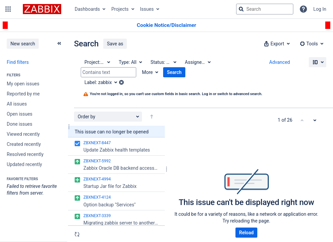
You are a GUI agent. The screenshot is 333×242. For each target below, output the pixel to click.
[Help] (303, 9)
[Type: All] (130, 62)
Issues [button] (147, 9)
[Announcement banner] (166, 25)
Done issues (19, 124)
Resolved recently (25, 154)
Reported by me (23, 93)
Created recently (24, 144)
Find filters (18, 62)
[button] (8, 9)
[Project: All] (97, 62)
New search (22, 43)
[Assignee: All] (197, 62)
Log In (319, 9)
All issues (17, 104)
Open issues (19, 114)
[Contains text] (108, 72)
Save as (115, 43)
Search (174, 72)
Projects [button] (119, 9)
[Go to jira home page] (42, 9)
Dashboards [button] (87, 9)
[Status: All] (163, 62)
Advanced (279, 62)
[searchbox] (264, 9)
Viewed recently (23, 134)
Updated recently (24, 164)
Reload (246, 232)
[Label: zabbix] (103, 82)
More (147, 72)
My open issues (23, 83)
